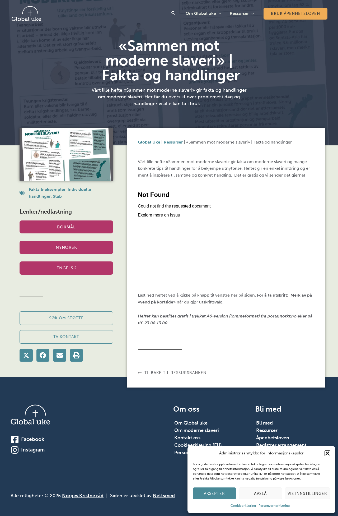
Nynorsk (66, 247)
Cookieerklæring (243, 506)
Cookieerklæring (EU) (198, 445)
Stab (57, 196)
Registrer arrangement (281, 445)
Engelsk (66, 267)
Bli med (264, 423)
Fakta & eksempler (47, 189)
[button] (327, 453)
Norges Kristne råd (83, 496)
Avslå (260, 493)
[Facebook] (15, 439)
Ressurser (239, 13)
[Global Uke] (26, 13)
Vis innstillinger (307, 493)
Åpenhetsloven (272, 438)
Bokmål (66, 226)
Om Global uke (201, 13)
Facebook (32, 439)
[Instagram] (15, 450)
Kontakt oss (187, 438)
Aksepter (214, 493)
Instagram (33, 450)
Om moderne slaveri (196, 430)
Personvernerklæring (274, 506)
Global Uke (149, 142)
